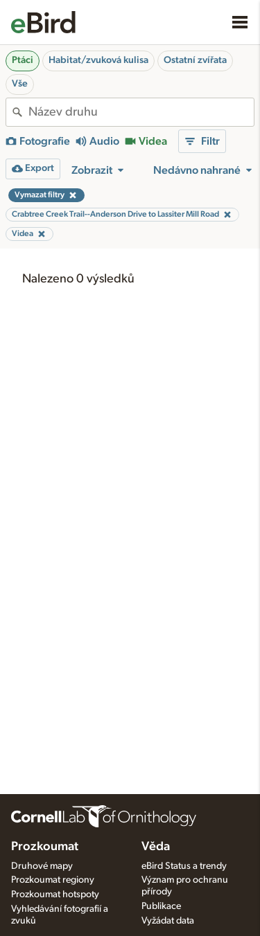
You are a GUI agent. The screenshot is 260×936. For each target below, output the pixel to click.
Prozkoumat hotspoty (55, 894)
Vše (20, 84)
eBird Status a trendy (184, 866)
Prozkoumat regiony (52, 880)
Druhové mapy (42, 866)
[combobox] (141, 112)
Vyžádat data (167, 921)
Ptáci (22, 60)
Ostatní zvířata (195, 60)
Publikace (161, 906)
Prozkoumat (44, 846)
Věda (155, 846)
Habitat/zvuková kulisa (98, 60)
